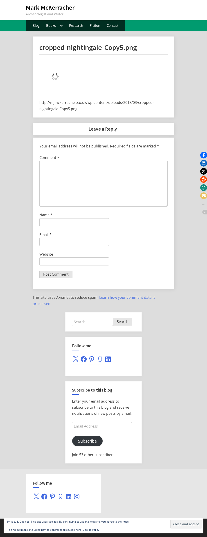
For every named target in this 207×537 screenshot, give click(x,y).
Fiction (95, 25)
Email (45, 234)
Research (76, 25)
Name (45, 214)
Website (46, 254)
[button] (203, 155)
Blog (36, 25)
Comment (49, 157)
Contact (112, 25)
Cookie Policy (91, 530)
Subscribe (87, 441)
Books (51, 25)
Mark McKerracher (50, 7)
